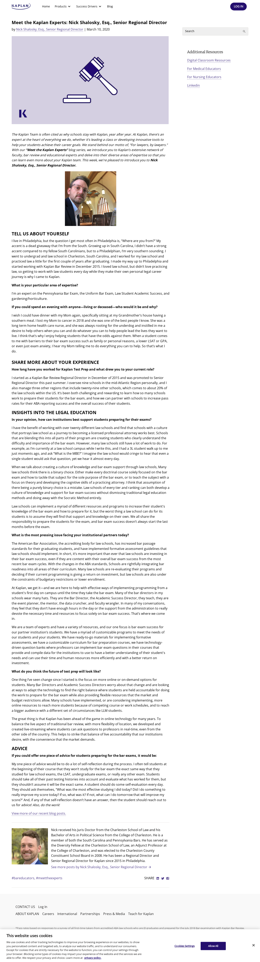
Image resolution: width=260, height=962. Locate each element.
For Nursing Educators (204, 77)
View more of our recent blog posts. (39, 813)
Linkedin (193, 85)
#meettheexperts (49, 878)
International (67, 914)
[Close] (253, 945)
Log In (42, 907)
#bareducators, (24, 878)
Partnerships (90, 914)
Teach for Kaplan (141, 914)
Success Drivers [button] (89, 6)
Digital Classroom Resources (209, 60)
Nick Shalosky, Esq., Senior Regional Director (49, 29)
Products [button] (63, 6)
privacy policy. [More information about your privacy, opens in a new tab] (92, 958)
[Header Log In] (238, 6)
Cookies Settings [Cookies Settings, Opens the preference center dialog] (184, 946)
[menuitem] (46, 6)
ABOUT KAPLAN (27, 914)
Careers (48, 914)
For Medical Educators (204, 68)
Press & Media (114, 914)
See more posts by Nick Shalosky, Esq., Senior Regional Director (101, 867)
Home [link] (46, 6)
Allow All (213, 946)
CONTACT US (25, 907)
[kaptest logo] (21, 6)
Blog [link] (110, 6)
